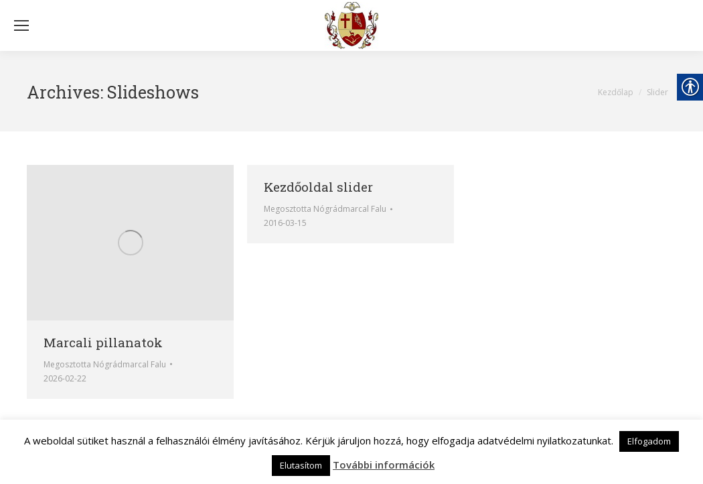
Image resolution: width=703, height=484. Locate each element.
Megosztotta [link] (105, 364)
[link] (351, 25)
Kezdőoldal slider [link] (318, 186)
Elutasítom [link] (301, 465)
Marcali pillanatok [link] (103, 342)
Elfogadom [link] (649, 441)
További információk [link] (384, 464)
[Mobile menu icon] (21, 25)
